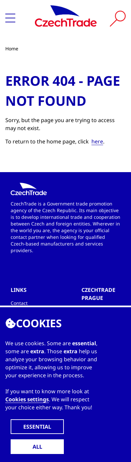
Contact (19, 303)
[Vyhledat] (118, 19)
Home (11, 48)
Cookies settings (27, 399)
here (97, 141)
